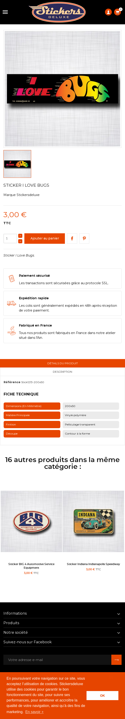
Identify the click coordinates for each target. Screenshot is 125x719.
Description (62, 371)
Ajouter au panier (45, 238)
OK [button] (102, 695)
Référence (12, 382)
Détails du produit (62, 363)
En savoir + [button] (34, 712)
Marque (9, 195)
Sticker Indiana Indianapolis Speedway (93, 564)
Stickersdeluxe (28, 195)
